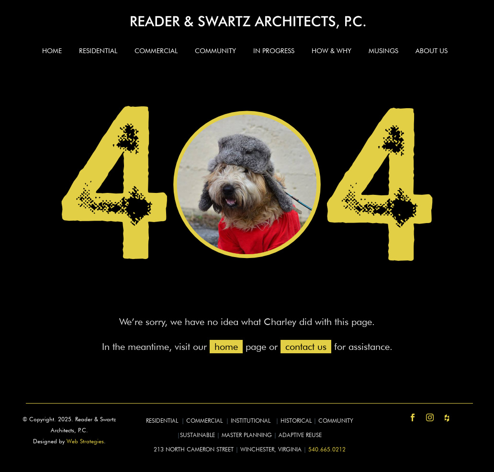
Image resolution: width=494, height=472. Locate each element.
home (226, 346)
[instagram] (430, 417)
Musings (383, 51)
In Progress (273, 51)
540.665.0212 (327, 449)
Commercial (156, 51)
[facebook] (412, 417)
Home (52, 51)
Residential (98, 51)
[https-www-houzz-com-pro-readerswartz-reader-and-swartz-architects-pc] (447, 417)
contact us (305, 346)
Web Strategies (85, 441)
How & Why (331, 51)
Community (215, 51)
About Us (431, 51)
